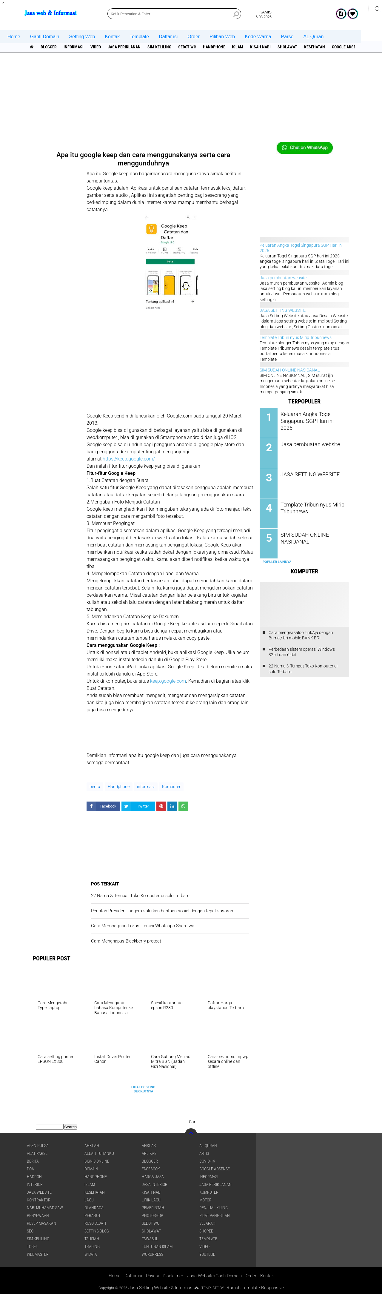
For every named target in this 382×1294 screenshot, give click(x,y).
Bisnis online (96, 1161)
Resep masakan (41, 1223)
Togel (32, 1246)
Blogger (49, 46)
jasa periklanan (124, 46)
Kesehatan (314, 46)
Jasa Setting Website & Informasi (160, 1287)
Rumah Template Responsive (255, 1287)
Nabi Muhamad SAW (45, 1207)
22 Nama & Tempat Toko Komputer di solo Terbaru (303, 669)
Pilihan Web (222, 36)
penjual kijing (213, 1207)
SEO (30, 1231)
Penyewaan (38, 1215)
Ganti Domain (44, 36)
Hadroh (34, 1176)
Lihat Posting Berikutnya (143, 1089)
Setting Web (82, 36)
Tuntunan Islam (157, 1246)
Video (95, 46)
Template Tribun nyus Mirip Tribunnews (296, 337)
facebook (151, 1168)
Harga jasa (153, 1176)
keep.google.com (168, 681)
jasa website (39, 1192)
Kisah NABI (260, 46)
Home (13, 36)
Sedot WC (187, 46)
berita (95, 786)
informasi (74, 46)
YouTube (207, 1254)
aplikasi (149, 1153)
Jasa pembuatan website (283, 277)
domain (91, 1168)
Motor (205, 1200)
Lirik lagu (151, 1200)
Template (139, 36)
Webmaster (38, 1254)
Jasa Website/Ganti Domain (214, 1275)
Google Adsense (347, 46)
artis (204, 1153)
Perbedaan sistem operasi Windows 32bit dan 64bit (302, 652)
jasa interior (154, 1184)
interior (35, 1184)
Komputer (171, 786)
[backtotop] (191, 1134)
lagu (89, 1200)
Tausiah (91, 1238)
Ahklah (91, 1145)
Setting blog (96, 1231)
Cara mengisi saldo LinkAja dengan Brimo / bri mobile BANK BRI (301, 635)
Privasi (152, 1275)
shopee (206, 1231)
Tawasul (150, 1238)
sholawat (288, 46)
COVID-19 (207, 1161)
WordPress (152, 1254)
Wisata (90, 1254)
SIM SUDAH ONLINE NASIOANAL (290, 370)
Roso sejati (95, 1223)
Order (193, 36)
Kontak (112, 36)
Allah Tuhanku (99, 1153)
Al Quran (208, 1145)
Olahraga (94, 1207)
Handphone (214, 46)
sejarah (207, 1223)
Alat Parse (37, 1153)
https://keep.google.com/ (129, 459)
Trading (92, 1246)
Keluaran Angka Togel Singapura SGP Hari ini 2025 (310, 417)
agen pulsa (38, 1145)
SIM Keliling (159, 46)
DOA (30, 1168)
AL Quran (313, 36)
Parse (287, 36)
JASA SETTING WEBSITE (283, 310)
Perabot (92, 1215)
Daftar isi (168, 36)
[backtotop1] (196, 1288)
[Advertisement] (191, 100)
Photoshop (152, 1215)
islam (238, 46)
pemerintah (153, 1207)
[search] (174, 13)
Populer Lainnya (277, 562)
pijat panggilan (214, 1215)
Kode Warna (258, 36)
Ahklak (149, 1145)
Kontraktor (38, 1200)
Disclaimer (173, 1275)
